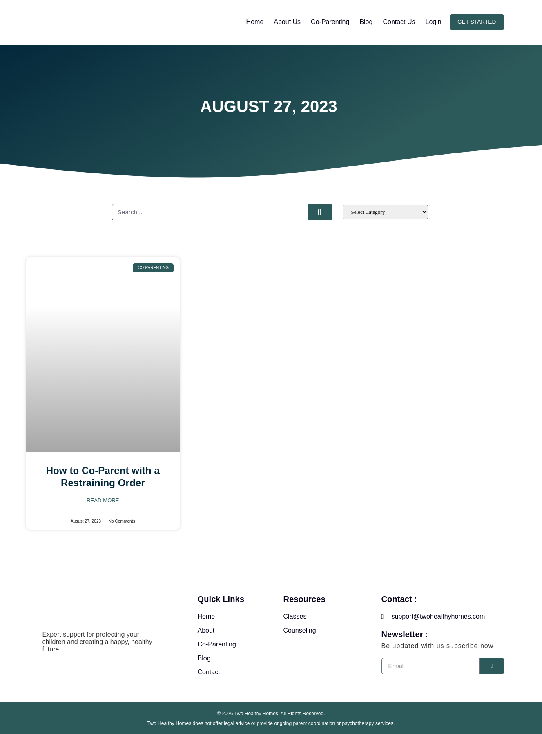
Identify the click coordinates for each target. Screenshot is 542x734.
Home (253, 21)
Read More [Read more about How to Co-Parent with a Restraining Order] (103, 500)
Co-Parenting (328, 21)
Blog (364, 21)
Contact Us (397, 21)
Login (432, 21)
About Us (285, 21)
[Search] (320, 212)
